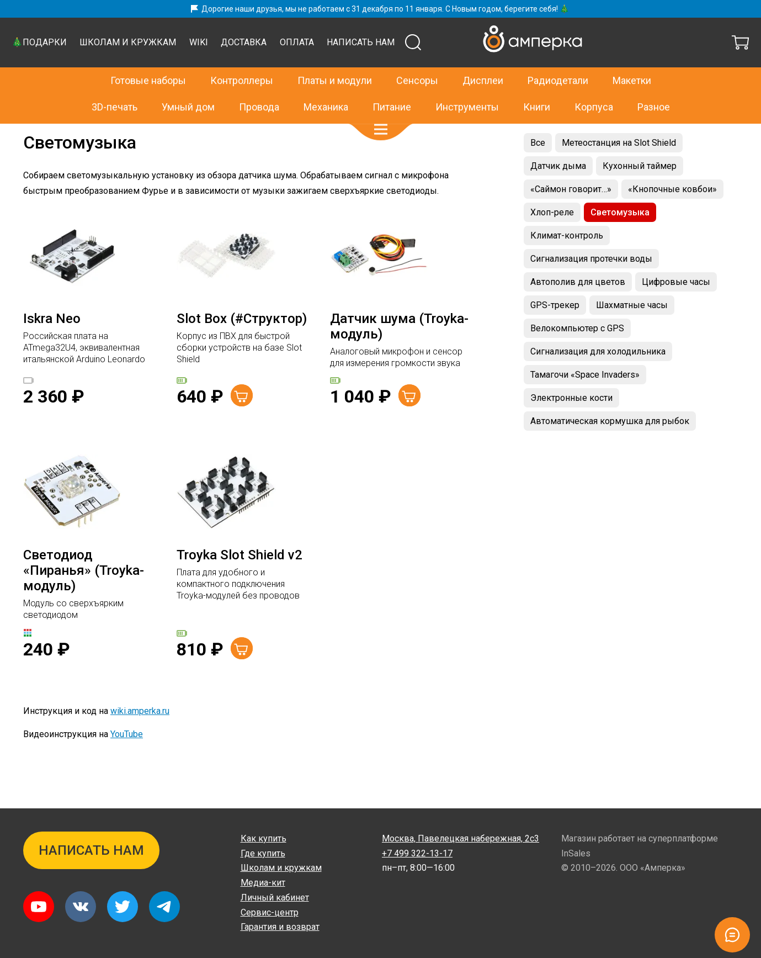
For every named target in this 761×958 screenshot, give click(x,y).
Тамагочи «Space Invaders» (585, 402)
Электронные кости (571, 425)
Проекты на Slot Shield (99, 135)
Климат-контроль (566, 263)
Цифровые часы (676, 309)
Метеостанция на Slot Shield (619, 170)
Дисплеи (482, 56)
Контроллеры (241, 56)
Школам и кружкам (332, 70)
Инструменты (467, 83)
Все (537, 170)
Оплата (502, 70)
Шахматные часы (632, 332)
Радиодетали (558, 56)
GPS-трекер (554, 332)
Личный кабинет (275, 897)
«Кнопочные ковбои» (672, 216)
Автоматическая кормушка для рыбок (609, 448)
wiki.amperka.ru (139, 738)
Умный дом (188, 83)
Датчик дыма (558, 193)
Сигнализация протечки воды (591, 286)
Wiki (403, 70)
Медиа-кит (263, 882)
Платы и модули (334, 56)
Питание (391, 83)
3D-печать (114, 83)
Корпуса (593, 83)
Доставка (448, 70)
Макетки (632, 56)
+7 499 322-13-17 (583, 31)
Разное (653, 83)
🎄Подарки (244, 70)
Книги (536, 83)
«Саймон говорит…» (570, 216)
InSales (575, 853)
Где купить (263, 853)
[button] (380, 106)
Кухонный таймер (640, 193)
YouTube (126, 761)
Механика (326, 83)
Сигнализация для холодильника (598, 379)
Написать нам (565, 70)
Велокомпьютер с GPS (577, 356)
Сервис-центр (270, 912)
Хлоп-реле (552, 240)
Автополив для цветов (577, 309)
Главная (37, 135)
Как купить (263, 838)
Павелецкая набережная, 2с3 (460, 838)
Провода (259, 83)
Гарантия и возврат (280, 927)
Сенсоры (417, 56)
